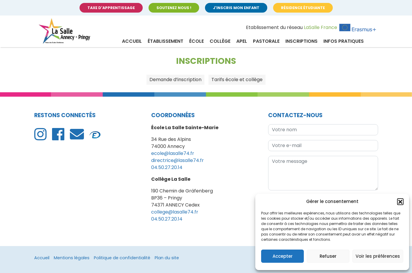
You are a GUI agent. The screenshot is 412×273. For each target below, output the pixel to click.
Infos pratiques (343, 41)
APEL (241, 41)
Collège (220, 41)
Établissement (165, 41)
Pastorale (266, 41)
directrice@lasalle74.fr (177, 160)
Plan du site (167, 258)
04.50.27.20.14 (166, 167)
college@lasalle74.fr (174, 212)
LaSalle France (320, 27)
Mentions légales (71, 258)
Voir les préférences (378, 256)
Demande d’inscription (175, 79)
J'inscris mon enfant (236, 7)
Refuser (328, 256)
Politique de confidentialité (122, 258)
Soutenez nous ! (173, 7)
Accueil (132, 41)
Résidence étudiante (303, 7)
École (196, 41)
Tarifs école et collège (237, 79)
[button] (400, 201)
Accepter (283, 256)
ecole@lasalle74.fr (172, 153)
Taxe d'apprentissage (111, 7)
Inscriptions (301, 41)
